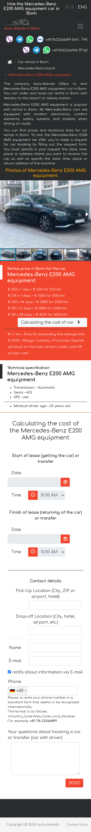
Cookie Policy (77, 824)
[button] (87, 214)
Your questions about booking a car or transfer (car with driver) (44, 735)
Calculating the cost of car (51, 322)
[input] (34, 482)
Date (16, 473)
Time (16, 495)
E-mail (15, 661)
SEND (74, 783)
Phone (14, 682)
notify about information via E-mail (45, 672)
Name (15, 648)
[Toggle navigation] (80, 26)
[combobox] (18, 691)
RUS (69, 7)
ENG (82, 7)
